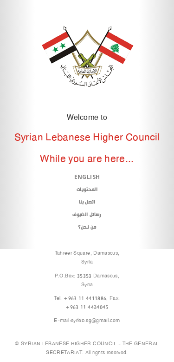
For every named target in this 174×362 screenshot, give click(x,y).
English (87, 177)
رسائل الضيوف (86, 214)
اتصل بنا (87, 202)
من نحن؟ (87, 227)
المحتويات (87, 189)
